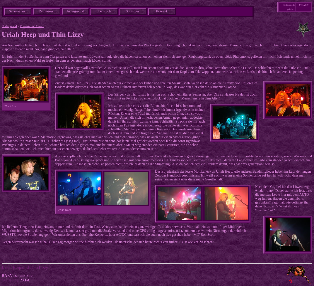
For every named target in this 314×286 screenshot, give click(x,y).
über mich (104, 11)
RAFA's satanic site (17, 275)
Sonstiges (132, 11)
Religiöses (46, 11)
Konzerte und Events (32, 26)
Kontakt (161, 11)
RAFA (24, 280)
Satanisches (17, 11)
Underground (75, 11)
